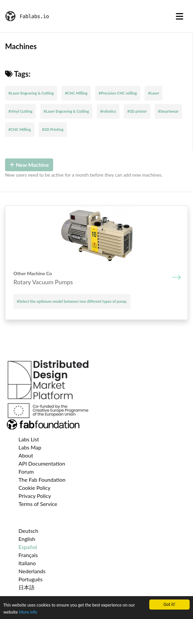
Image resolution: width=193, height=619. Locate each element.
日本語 (26, 587)
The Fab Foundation (42, 479)
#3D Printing (53, 129)
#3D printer (137, 111)
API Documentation (41, 463)
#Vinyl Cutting (20, 111)
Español (27, 547)
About (25, 455)
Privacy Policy (34, 496)
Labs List (28, 439)
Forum (26, 471)
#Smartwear (168, 111)
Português (30, 579)
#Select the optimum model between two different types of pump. (72, 301)
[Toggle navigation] (179, 16)
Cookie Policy (34, 487)
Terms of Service (37, 504)
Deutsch (28, 530)
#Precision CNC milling (118, 93)
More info (28, 612)
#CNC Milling (76, 93)
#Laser (153, 93)
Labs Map (29, 447)
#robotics (108, 111)
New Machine (29, 164)
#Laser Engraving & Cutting (31, 93)
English (26, 539)
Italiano (27, 563)
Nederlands (31, 571)
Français (28, 555)
